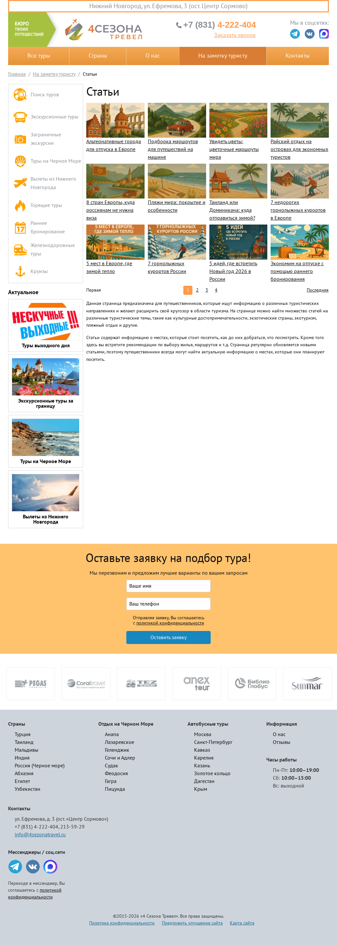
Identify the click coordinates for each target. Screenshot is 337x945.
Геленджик (117, 750)
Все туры (38, 55)
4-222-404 (219, 25)
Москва (202, 734)
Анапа (112, 734)
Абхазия (24, 773)
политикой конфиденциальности (170, 623)
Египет (22, 781)
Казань (202, 766)
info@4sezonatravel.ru (40, 835)
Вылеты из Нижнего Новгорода (44, 183)
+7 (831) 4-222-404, (37, 827)
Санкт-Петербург (213, 742)
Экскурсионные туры (45, 117)
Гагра (111, 781)
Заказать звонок (235, 35)
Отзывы (281, 742)
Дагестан (204, 781)
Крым (200, 789)
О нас (153, 55)
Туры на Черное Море (47, 161)
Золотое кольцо (212, 773)
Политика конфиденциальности (122, 923)
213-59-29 (72, 827)
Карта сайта (242, 923)
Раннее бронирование (39, 227)
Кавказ (202, 750)
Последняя (318, 290)
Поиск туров (36, 95)
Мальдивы (26, 750)
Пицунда (115, 789)
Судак (111, 766)
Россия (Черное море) (39, 766)
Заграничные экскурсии (37, 139)
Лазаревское (119, 742)
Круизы (30, 272)
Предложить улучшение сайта (192, 923)
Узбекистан (27, 789)
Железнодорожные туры (44, 249)
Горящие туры (37, 205)
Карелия (204, 758)
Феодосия (116, 773)
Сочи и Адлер (120, 758)
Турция (23, 734)
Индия (22, 758)
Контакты (298, 55)
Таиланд (24, 742)
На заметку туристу (222, 55)
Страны (98, 55)
